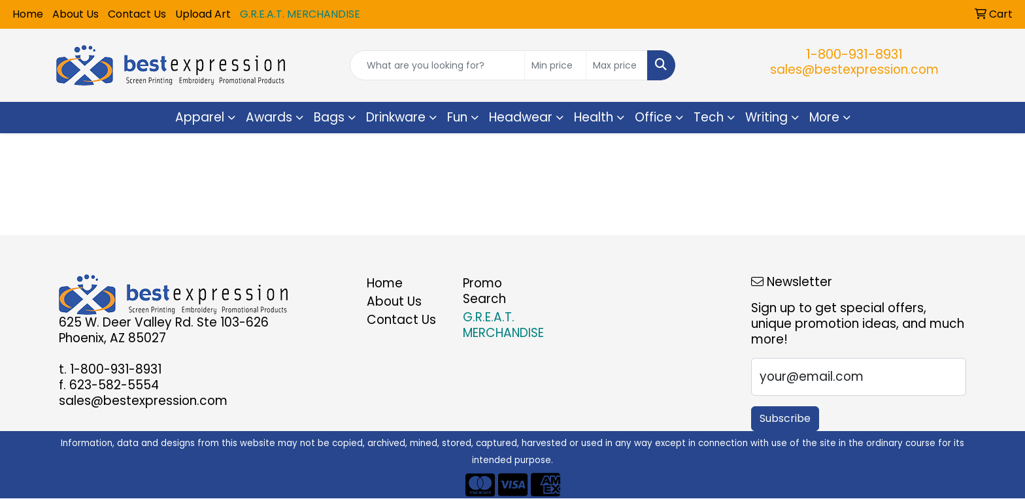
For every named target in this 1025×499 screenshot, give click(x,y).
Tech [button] (709, 117)
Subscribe (785, 418)
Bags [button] (329, 117)
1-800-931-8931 (854, 54)
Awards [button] (269, 117)
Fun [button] (457, 117)
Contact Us (137, 14)
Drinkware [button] (396, 117)
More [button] (824, 117)
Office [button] (653, 117)
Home (27, 14)
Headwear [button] (520, 117)
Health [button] (593, 117)
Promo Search (484, 291)
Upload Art (203, 14)
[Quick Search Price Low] (555, 65)
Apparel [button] (199, 117)
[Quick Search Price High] (617, 65)
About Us (75, 14)
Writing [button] (766, 117)
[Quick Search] (438, 65)
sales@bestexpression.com (854, 69)
